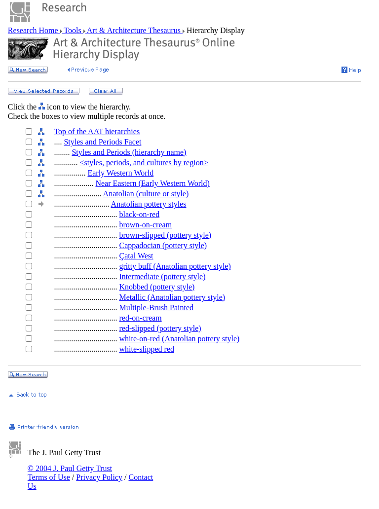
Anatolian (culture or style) (146, 193)
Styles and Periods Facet (102, 142)
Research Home (34, 30)
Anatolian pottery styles (149, 204)
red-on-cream (140, 318)
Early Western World (120, 173)
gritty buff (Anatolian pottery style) (174, 266)
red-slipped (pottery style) (160, 328)
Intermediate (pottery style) (162, 276)
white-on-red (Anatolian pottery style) (179, 338)
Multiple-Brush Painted (156, 307)
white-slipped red (146, 349)
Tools (72, 30)
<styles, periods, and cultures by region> (143, 162)
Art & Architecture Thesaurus (134, 30)
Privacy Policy (99, 477)
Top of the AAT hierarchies (97, 131)
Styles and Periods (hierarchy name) (129, 152)
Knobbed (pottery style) (156, 287)
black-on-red (139, 214)
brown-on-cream (145, 224)
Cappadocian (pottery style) (163, 245)
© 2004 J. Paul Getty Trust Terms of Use (70, 472)
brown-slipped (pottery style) (165, 235)
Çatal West (136, 256)
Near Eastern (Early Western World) (152, 183)
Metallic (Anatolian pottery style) (172, 297)
